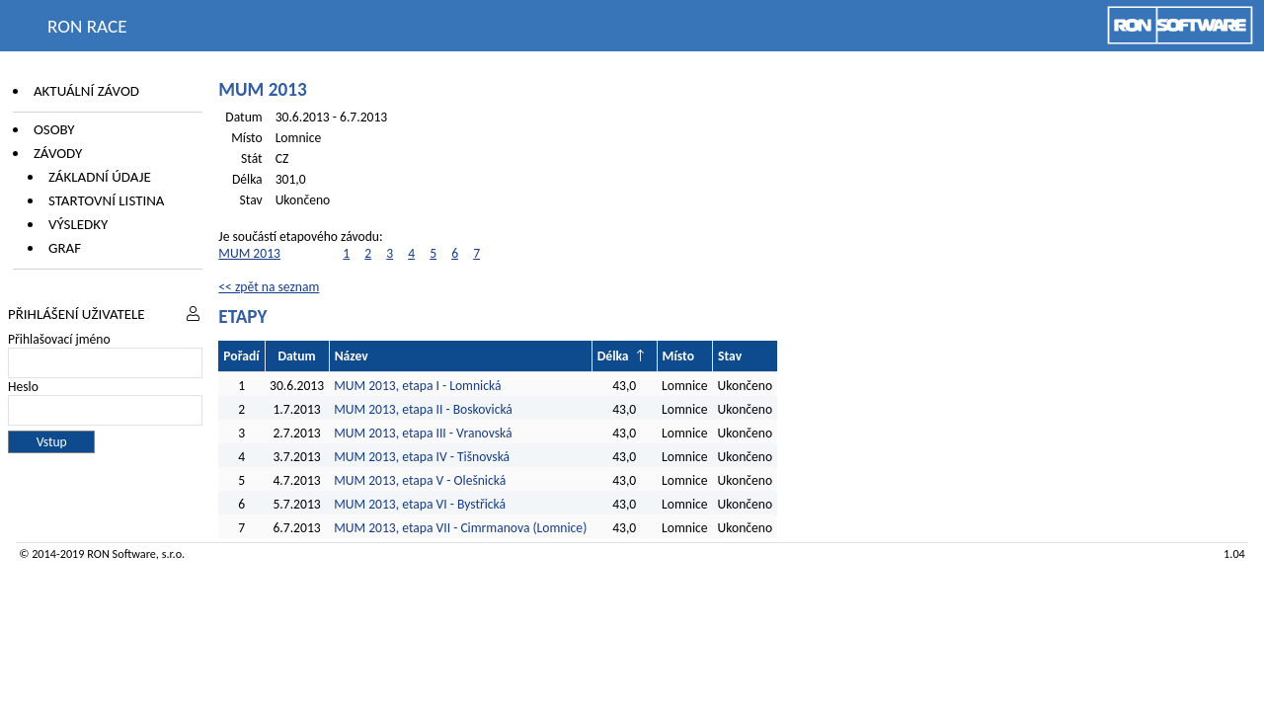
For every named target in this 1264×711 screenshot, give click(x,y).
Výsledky (78, 224)
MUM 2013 (249, 253)
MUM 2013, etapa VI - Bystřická (420, 504)
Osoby (54, 129)
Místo (678, 356)
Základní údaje (99, 177)
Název (351, 356)
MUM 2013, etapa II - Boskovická (423, 409)
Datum (296, 356)
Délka (613, 356)
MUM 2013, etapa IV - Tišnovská (422, 456)
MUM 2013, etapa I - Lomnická (417, 385)
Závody (58, 153)
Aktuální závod (86, 91)
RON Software (121, 553)
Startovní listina (106, 200)
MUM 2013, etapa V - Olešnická (420, 480)
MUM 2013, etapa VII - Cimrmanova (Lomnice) (460, 527)
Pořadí (241, 356)
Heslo (23, 386)
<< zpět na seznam (268, 286)
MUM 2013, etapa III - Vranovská (423, 433)
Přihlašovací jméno (59, 339)
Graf (64, 248)
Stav (730, 356)
